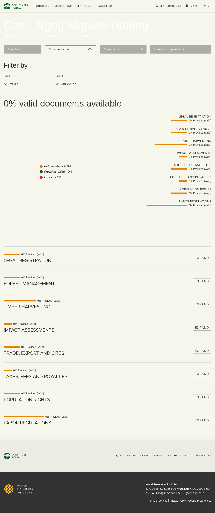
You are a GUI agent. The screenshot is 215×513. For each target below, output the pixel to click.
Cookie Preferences (199, 500)
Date (60, 75)
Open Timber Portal (16, 6)
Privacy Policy (178, 500)
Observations (62, 6)
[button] (41, 6)
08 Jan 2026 (65, 83)
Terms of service (157, 500)
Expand (202, 257)
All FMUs (10, 83)
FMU (7, 75)
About (88, 6)
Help (78, 6)
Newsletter (104, 6)
